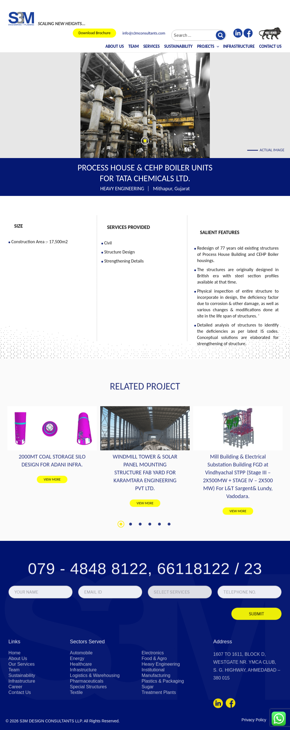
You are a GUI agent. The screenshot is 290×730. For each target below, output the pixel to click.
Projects (208, 46)
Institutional (153, 711)
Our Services (21, 705)
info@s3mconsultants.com (143, 33)
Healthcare (81, 705)
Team (133, 46)
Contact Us (270, 46)
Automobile (81, 694)
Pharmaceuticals (86, 722)
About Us (114, 46)
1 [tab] (121, 596)
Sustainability (178, 46)
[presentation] (49, 654)
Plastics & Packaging (163, 722)
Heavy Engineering (161, 705)
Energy (77, 700)
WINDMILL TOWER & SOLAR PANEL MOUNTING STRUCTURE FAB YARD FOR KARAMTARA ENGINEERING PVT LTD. (145, 545)
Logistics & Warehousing (95, 717)
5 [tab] (159, 596)
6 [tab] (169, 596)
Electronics (153, 694)
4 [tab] (149, 596)
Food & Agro (154, 700)
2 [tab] (130, 596)
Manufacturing (156, 717)
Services (151, 46)
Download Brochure (94, 33)
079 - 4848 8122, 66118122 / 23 (145, 608)
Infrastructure (239, 46)
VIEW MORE (52, 552)
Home (14, 694)
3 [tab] (140, 596)
